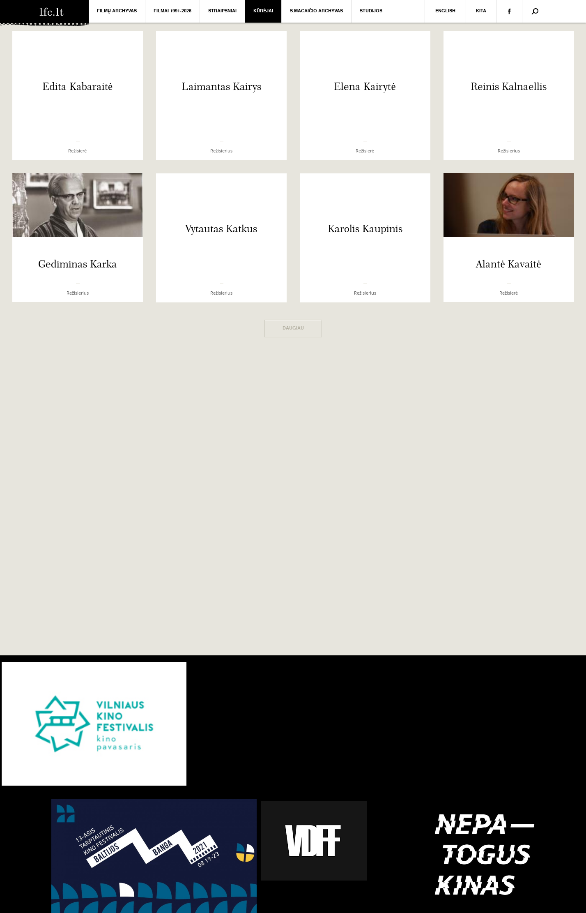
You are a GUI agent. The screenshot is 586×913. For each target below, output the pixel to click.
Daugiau (293, 328)
